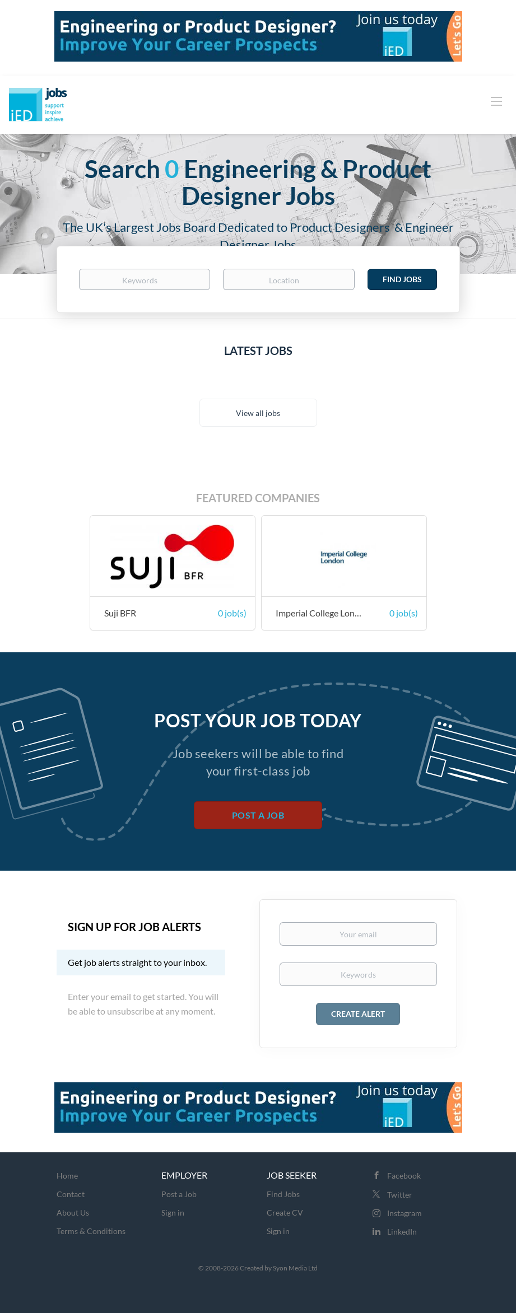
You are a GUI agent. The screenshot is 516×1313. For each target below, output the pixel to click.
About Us (73, 1212)
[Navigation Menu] (496, 100)
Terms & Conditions (91, 1231)
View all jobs (258, 413)
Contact (71, 1194)
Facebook (404, 1175)
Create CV (285, 1212)
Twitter (399, 1194)
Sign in (172, 1212)
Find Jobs (402, 279)
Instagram (404, 1213)
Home (67, 1175)
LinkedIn (402, 1231)
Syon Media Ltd (295, 1268)
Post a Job (258, 815)
